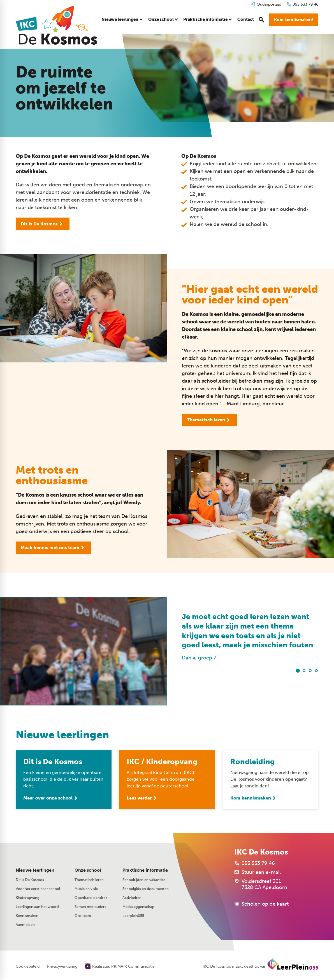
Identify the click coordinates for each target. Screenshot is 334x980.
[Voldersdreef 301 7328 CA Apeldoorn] (260, 884)
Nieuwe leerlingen (35, 870)
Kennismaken (27, 915)
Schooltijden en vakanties (143, 880)
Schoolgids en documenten (145, 889)
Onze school (88, 870)
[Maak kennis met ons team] (53, 548)
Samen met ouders (90, 906)
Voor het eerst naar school (38, 889)
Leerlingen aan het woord (37, 906)
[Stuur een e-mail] (257, 872)
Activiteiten (132, 898)
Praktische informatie (145, 870)
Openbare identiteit (91, 898)
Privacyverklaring (62, 966)
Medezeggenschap (138, 906)
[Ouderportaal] (265, 4)
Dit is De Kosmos (30, 880)
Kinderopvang (28, 898)
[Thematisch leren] (209, 420)
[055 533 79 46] (302, 4)
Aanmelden (25, 924)
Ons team (83, 915)
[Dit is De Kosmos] (42, 224)
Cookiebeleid (28, 966)
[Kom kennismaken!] (293, 19)
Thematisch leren (89, 880)
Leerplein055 (133, 915)
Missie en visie (86, 889)
